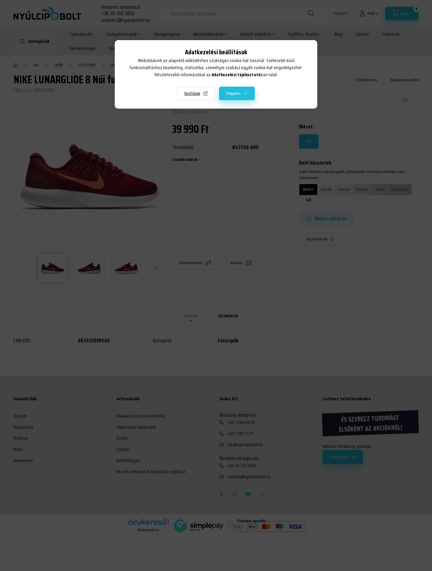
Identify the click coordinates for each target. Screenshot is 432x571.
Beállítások (192, 93)
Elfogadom (233, 93)
